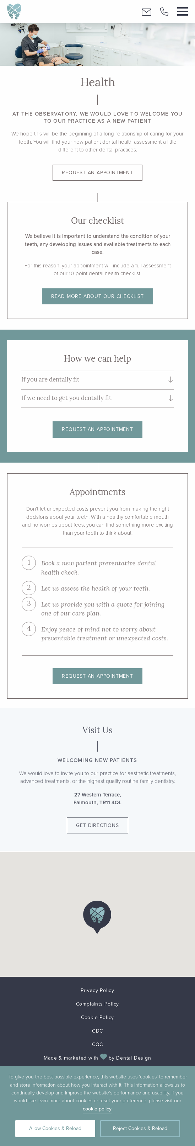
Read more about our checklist (97, 296)
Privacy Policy (97, 990)
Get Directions (97, 821)
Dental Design (133, 1058)
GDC (97, 1031)
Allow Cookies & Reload (55, 1128)
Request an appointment (97, 172)
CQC (97, 1044)
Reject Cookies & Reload (140, 1128)
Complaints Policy (97, 1004)
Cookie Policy (97, 1017)
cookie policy (97, 1109)
